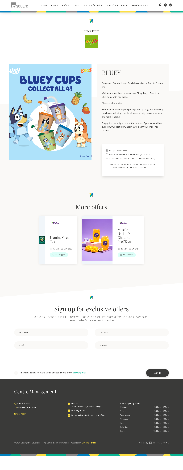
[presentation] (33, 360)
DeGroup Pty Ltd (89, 443)
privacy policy (79, 373)
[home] (19, 5)
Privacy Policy (20, 414)
